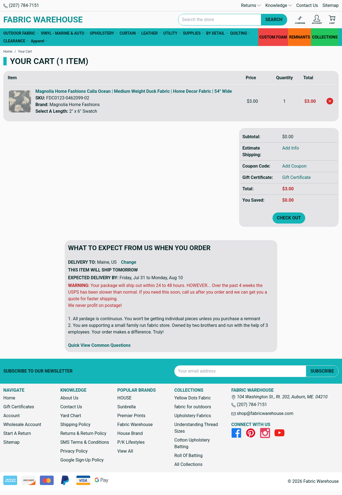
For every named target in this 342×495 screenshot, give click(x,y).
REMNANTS (299, 37)
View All (125, 451)
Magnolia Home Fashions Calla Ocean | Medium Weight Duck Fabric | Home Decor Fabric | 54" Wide (133, 91)
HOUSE (124, 398)
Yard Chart (70, 415)
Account (11, 415)
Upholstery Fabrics (192, 415)
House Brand (130, 433)
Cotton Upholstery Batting (192, 443)
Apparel (39, 41)
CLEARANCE (15, 41)
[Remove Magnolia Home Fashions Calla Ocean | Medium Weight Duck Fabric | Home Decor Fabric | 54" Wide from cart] (330, 101)
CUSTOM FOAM (273, 37)
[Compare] (300, 19)
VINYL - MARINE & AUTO (64, 33)
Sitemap (330, 5)
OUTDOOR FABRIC (20, 33)
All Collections (188, 464)
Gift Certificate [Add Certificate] (296, 177)
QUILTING (240, 33)
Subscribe (322, 371)
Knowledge (278, 5)
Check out (289, 217)
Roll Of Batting (188, 455)
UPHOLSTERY (103, 33)
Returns (251, 5)
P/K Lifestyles (131, 442)
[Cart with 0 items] (332, 19)
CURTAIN (129, 33)
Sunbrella (126, 406)
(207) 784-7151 (21, 5)
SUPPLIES (193, 33)
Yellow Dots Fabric (192, 398)
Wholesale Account (22, 424)
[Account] (317, 19)
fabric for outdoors (192, 406)
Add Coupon (294, 166)
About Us (69, 398)
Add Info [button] (290, 148)
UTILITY (172, 33)
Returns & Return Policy (83, 433)
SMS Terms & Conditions (84, 442)
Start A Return (17, 433)
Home (9, 398)
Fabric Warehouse (135, 424)
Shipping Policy (75, 424)
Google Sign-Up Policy (81, 460)
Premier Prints (131, 415)
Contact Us (307, 5)
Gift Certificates (18, 406)
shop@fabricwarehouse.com (262, 413)
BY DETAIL (217, 33)
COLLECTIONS (325, 37)
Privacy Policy (74, 451)
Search (274, 19)
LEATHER (151, 33)
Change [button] (128, 262)
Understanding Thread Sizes (196, 428)
